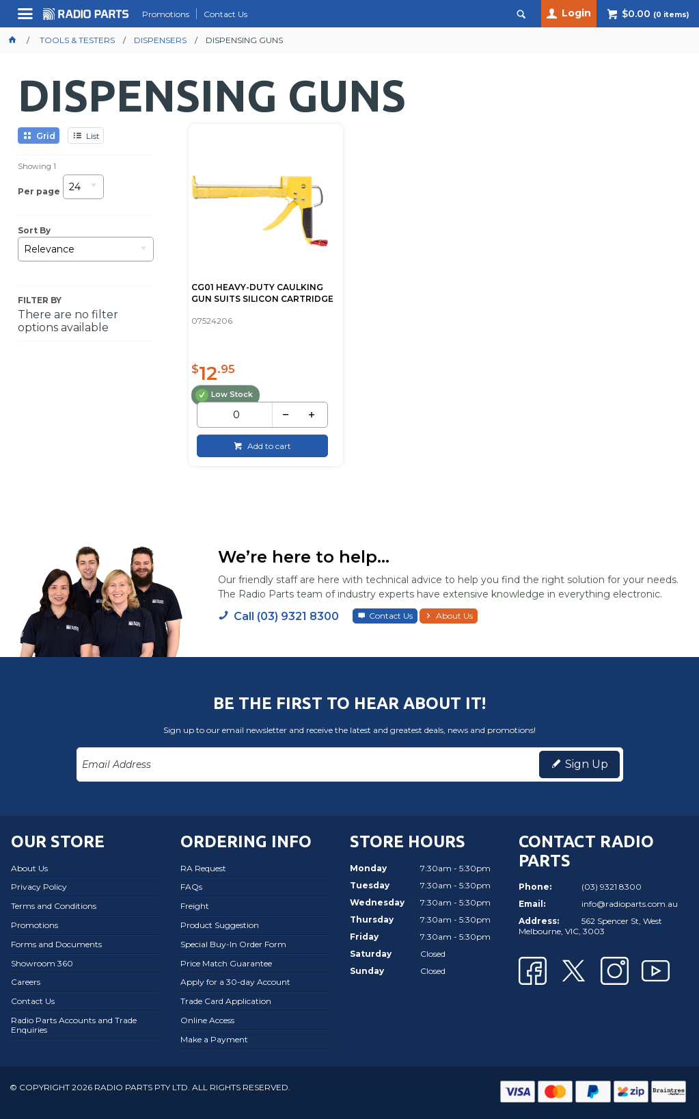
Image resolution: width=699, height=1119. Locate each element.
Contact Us (391, 615)
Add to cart (268, 446)
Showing (37, 166)
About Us (454, 615)
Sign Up (586, 764)
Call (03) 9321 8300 (286, 616)
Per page (39, 190)
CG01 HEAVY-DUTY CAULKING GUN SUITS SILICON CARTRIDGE (262, 293)
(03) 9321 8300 (611, 887)
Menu (27, 18)
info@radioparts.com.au (629, 904)
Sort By (34, 230)
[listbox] (83, 191)
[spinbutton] (236, 414)
